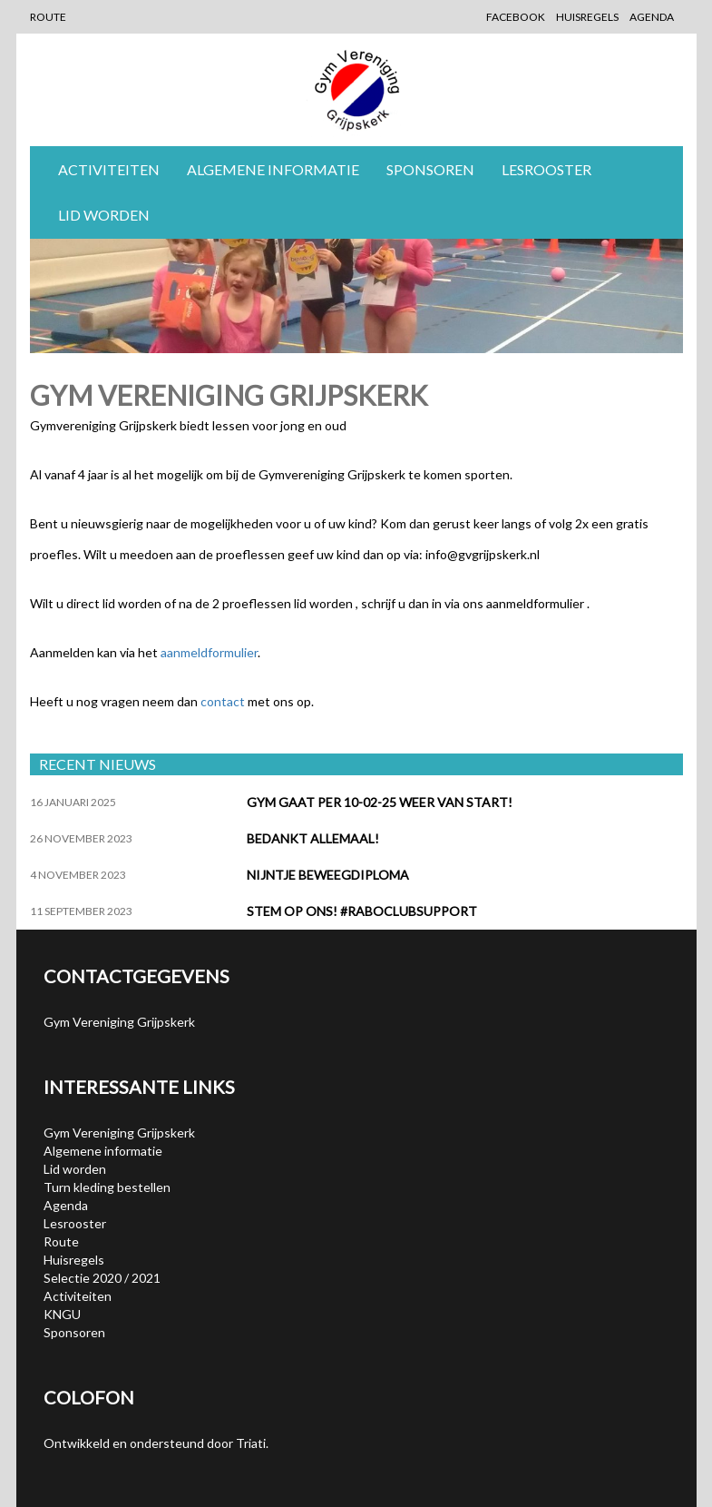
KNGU (62, 1314)
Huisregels (587, 17)
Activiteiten (109, 169)
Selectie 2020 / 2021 (102, 1277)
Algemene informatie (273, 169)
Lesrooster (546, 169)
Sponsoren (430, 169)
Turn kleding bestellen (107, 1187)
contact (222, 701)
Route (48, 17)
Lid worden (104, 214)
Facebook (515, 17)
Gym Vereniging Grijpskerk (119, 1132)
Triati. (252, 1443)
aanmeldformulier (209, 652)
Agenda (651, 17)
